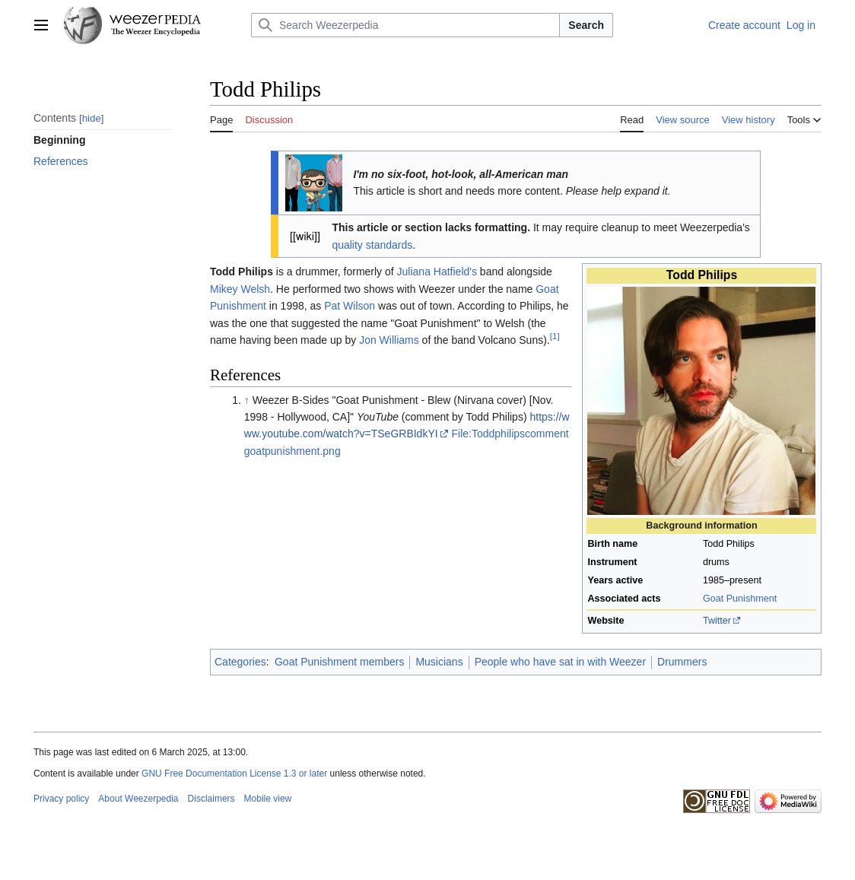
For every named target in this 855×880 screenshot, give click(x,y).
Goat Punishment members (339, 662)
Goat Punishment (740, 598)
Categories (240, 662)
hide (91, 118)
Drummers (682, 662)
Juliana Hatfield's (437, 271)
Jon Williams (389, 340)
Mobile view (268, 798)
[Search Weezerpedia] (405, 25)
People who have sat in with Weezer (560, 662)
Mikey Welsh (240, 289)
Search (586, 25)
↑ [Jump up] (247, 400)
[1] (555, 336)
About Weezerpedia (138, 798)
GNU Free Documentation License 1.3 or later (234, 773)
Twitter (717, 620)
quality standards (372, 245)
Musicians (438, 662)
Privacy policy (61, 798)
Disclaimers (211, 798)
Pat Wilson (349, 306)
